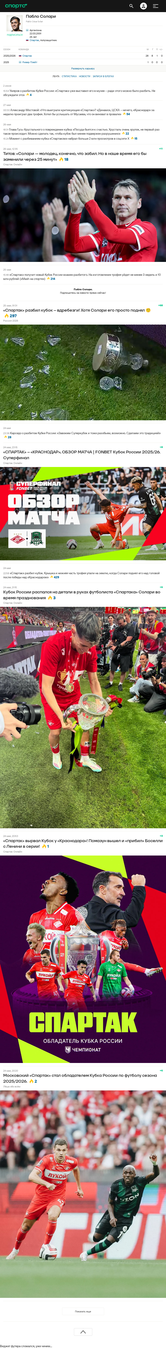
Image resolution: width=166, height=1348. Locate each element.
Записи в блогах (103, 76)
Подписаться (14, 34)
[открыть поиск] (131, 6)
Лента (56, 76)
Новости (84, 76)
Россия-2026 (10, 320)
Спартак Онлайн (12, 164)
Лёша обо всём (11, 1086)
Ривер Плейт (28, 62)
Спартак (34, 40)
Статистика (69, 76)
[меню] (155, 6)
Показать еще (83, 1311)
